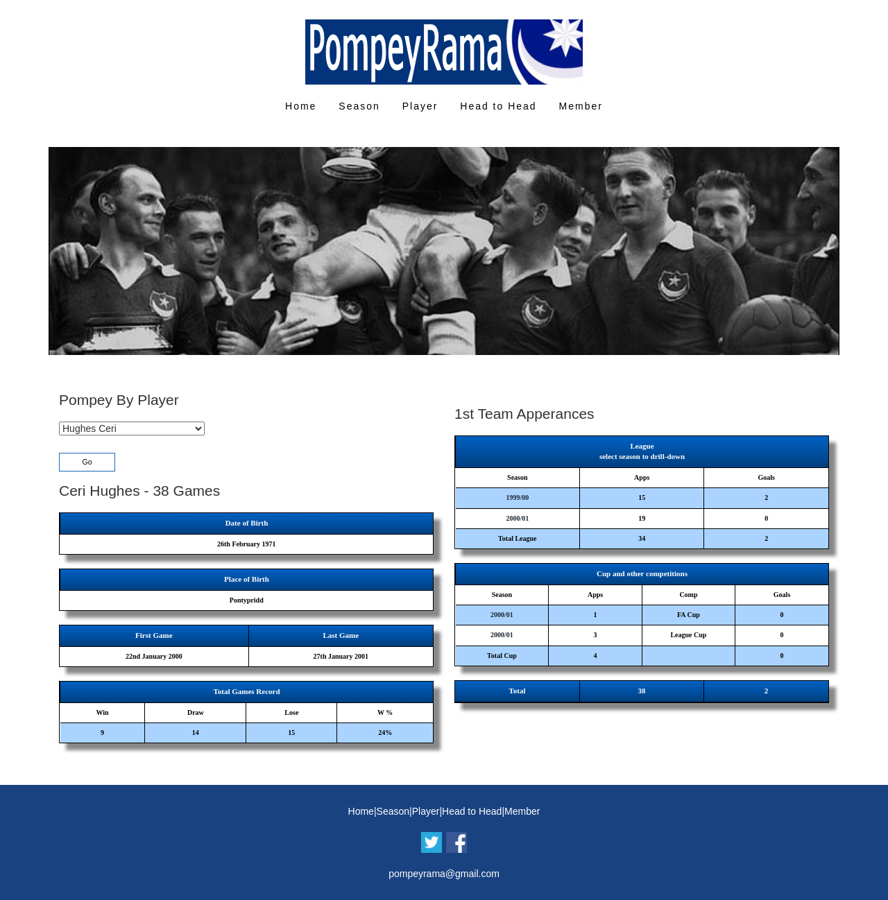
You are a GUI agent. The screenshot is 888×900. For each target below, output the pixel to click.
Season (359, 106)
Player (420, 106)
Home (300, 106)
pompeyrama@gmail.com (444, 873)
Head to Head (498, 106)
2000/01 (517, 518)
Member (581, 106)
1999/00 (517, 497)
